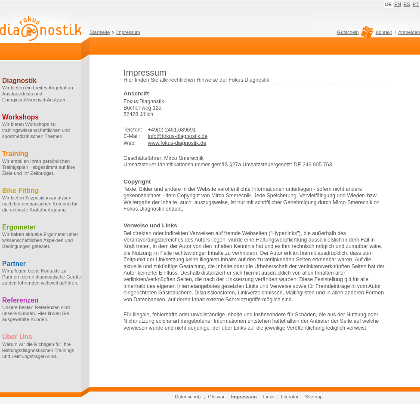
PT (416, 4)
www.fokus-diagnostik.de (177, 143)
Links (269, 396)
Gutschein (354, 34)
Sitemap (314, 396)
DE (388, 4)
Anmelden (409, 32)
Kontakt (384, 32)
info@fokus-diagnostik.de (177, 136)
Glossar (216, 396)
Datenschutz (188, 396)
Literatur (290, 396)
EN (397, 4)
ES (407, 4)
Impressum (128, 32)
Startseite (100, 32)
